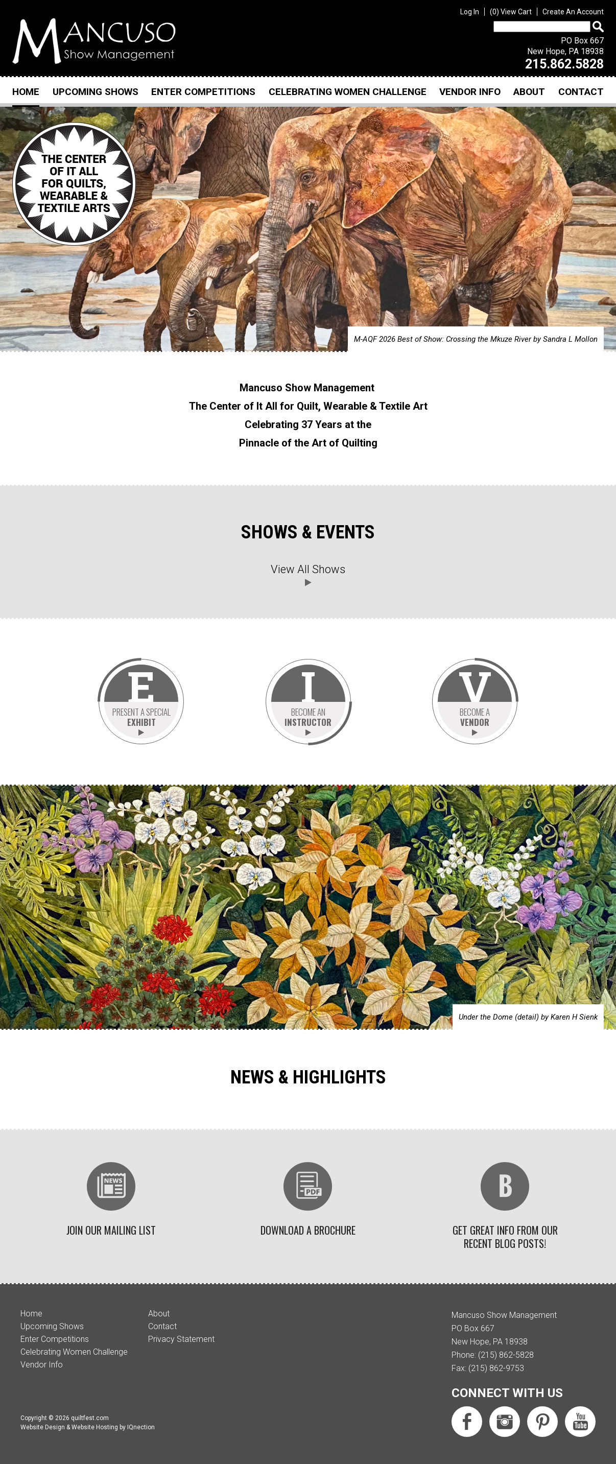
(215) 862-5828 (506, 1345)
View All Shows (308, 569)
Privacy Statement (181, 1329)
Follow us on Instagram (504, 1411)
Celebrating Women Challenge (348, 92)
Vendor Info (470, 92)
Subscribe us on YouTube (580, 1411)
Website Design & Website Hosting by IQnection (87, 1417)
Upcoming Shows (95, 92)
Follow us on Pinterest (542, 1411)
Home (25, 92)
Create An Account (573, 12)
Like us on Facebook (467, 1411)
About (529, 92)
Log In (469, 12)
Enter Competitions (203, 92)
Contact (581, 92)
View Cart (511, 12)
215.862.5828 (564, 64)
